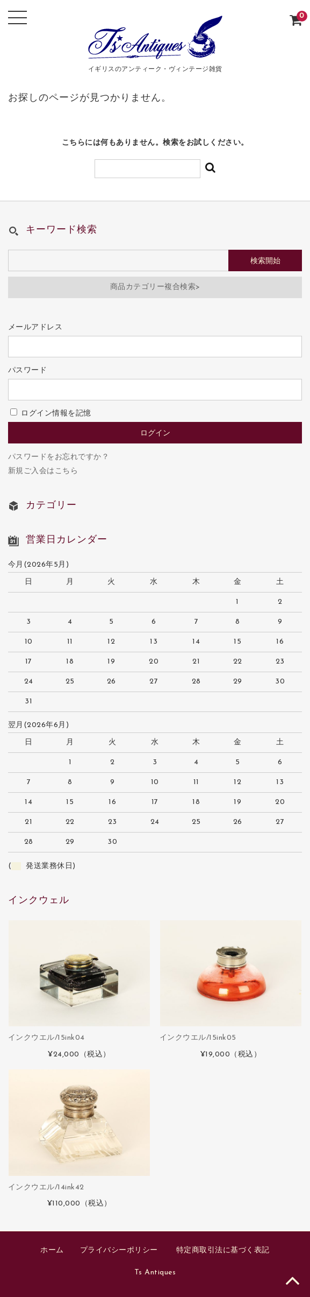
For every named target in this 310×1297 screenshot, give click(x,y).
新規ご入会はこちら (43, 471)
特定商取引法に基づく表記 (223, 1250)
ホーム (52, 1250)
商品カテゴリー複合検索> (155, 287)
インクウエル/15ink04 (46, 1038)
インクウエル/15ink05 (198, 1038)
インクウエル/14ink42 (46, 1187)
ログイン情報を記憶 (50, 414)
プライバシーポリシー (119, 1250)
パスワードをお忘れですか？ (59, 457)
